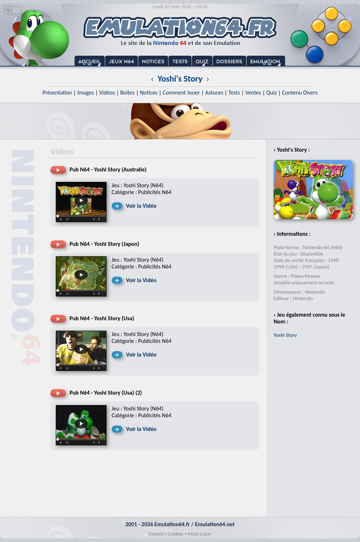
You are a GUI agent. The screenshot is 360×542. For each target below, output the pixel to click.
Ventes (253, 92)
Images (85, 92)
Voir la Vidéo (141, 205)
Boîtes (127, 92)
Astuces (214, 92)
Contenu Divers (300, 92)
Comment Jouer (181, 92)
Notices (149, 92)
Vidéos (107, 92)
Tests (234, 92)
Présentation (57, 92)
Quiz (271, 92)
